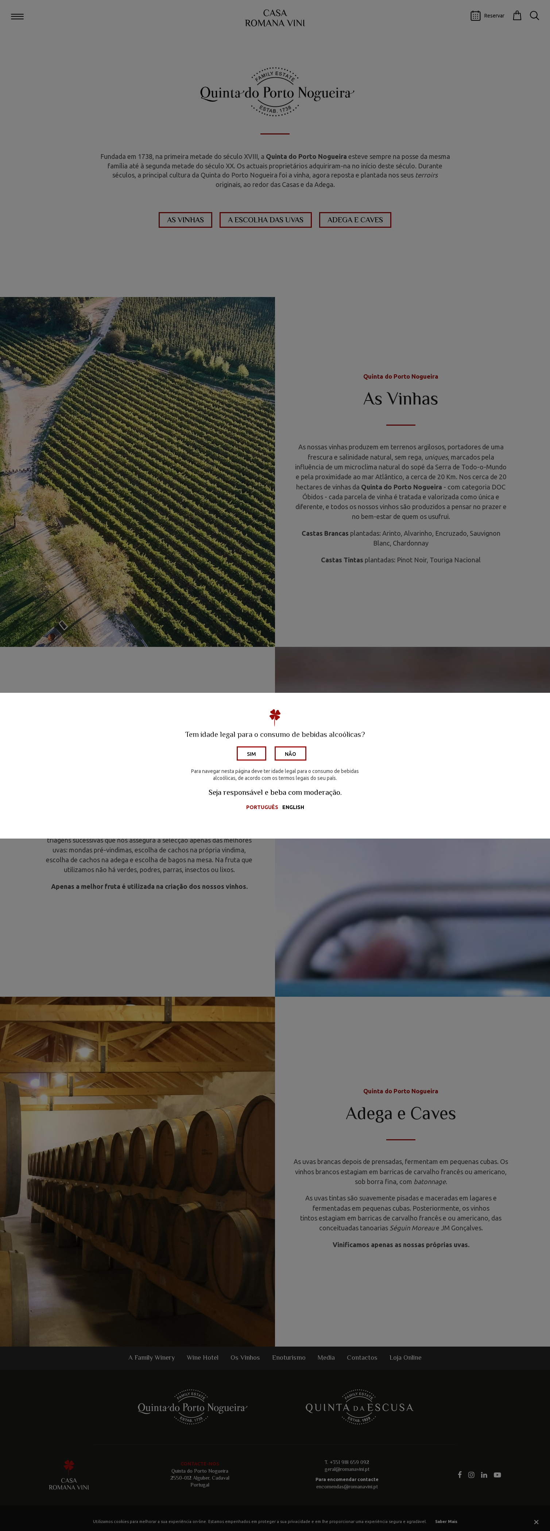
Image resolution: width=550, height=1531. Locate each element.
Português (262, 807)
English (293, 807)
